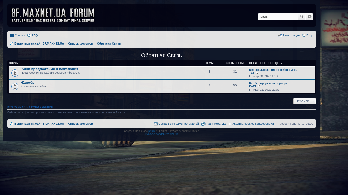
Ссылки (20, 35)
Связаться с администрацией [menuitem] (178, 123)
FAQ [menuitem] (35, 35)
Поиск (302, 16)
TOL (252, 73)
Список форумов (80, 123)
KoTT (252, 86)
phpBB (152, 131)
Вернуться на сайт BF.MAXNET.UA (39, 123)
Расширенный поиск (309, 16)
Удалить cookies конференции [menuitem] (253, 123)
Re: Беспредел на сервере (268, 83)
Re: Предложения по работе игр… (274, 69)
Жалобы (28, 82)
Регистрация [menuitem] (291, 35)
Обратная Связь (161, 55)
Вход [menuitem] (309, 35)
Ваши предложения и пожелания (49, 69)
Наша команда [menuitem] (215, 123)
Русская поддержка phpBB (161, 134)
